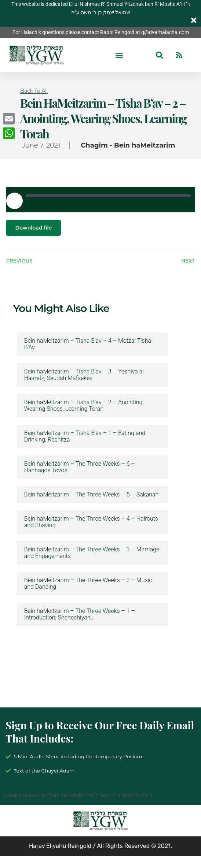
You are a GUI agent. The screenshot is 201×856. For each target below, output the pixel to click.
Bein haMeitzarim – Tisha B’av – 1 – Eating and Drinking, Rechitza (84, 436)
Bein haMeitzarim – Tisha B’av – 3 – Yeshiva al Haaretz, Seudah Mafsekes (84, 375)
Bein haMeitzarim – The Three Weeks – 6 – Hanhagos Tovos (79, 467)
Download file (33, 227)
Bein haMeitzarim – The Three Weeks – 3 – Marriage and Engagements (92, 552)
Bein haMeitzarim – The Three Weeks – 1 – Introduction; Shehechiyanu (79, 614)
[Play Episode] (14, 201)
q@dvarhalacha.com (165, 32)
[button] (119, 55)
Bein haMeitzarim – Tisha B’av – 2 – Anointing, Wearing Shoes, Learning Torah (84, 405)
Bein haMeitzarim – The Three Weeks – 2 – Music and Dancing (88, 583)
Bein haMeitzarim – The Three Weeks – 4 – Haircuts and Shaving (91, 522)
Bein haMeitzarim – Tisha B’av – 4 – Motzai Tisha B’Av (87, 344)
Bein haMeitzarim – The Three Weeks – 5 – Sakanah (91, 494)
